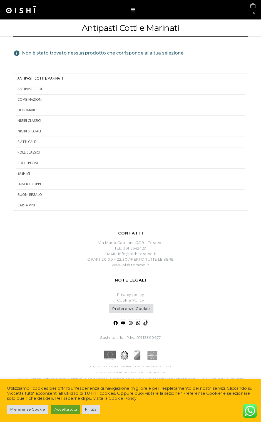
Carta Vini (26, 205)
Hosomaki (26, 110)
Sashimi (24, 173)
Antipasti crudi (31, 89)
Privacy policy (130, 294)
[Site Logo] (21, 10)
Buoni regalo (30, 194)
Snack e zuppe (30, 184)
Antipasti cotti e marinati (40, 78)
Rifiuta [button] (90, 409)
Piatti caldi (28, 141)
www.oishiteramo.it (130, 265)
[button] (132, 9)
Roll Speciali (28, 163)
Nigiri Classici (29, 120)
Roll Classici (29, 152)
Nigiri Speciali (29, 131)
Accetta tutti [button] (65, 409)
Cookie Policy (122, 398)
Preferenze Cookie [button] (131, 308)
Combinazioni (30, 99)
